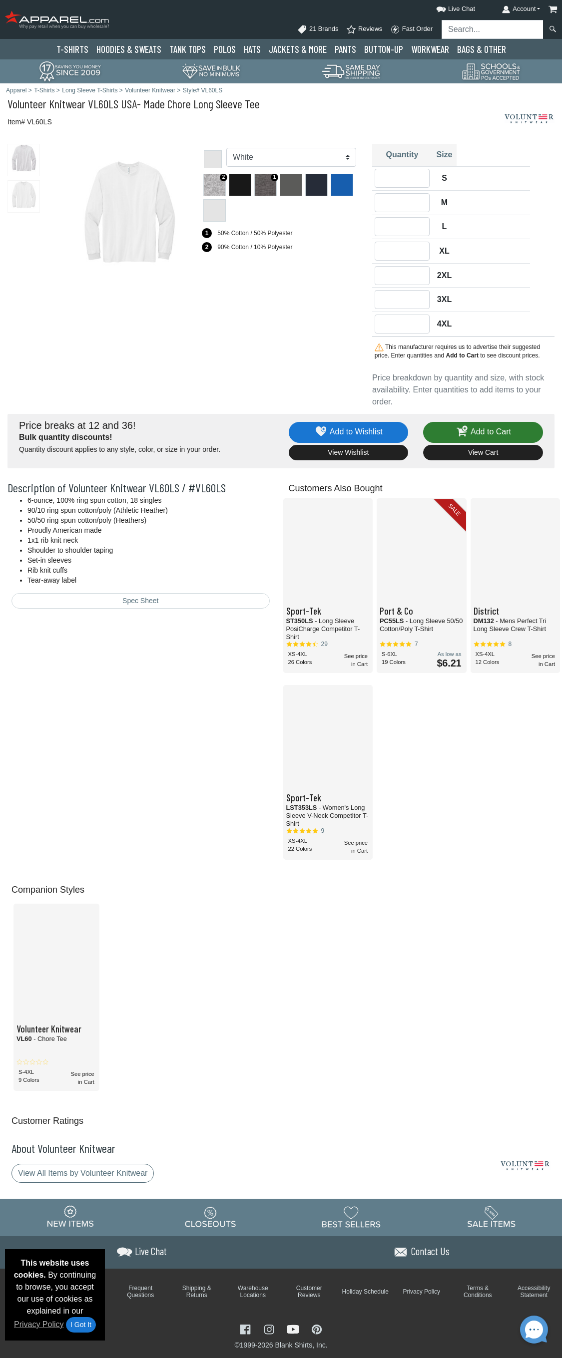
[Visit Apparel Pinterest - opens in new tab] (316, 1329)
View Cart (483, 452)
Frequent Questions (140, 1292)
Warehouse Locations (253, 1292)
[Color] (291, 157)
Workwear (430, 49)
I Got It (80, 1325)
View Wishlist (348, 452)
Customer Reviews (309, 1292)
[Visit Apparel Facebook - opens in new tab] (246, 1329)
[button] (446, 7)
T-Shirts (72, 49)
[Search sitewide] (493, 29)
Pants (345, 49)
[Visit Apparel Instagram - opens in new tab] (270, 1329)
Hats (252, 49)
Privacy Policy (39, 1324)
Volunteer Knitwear (46, 103)
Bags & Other (481, 49)
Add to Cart (483, 432)
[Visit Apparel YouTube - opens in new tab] (294, 1329)
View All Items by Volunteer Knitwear (82, 1173)
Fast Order (411, 29)
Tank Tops (187, 49)
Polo (225, 49)
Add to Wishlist (348, 432)
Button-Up (383, 49)
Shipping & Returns (196, 1292)
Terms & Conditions (478, 1292)
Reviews (364, 29)
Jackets (298, 49)
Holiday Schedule (365, 1291)
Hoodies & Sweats (128, 49)
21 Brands (317, 29)
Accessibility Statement (534, 1292)
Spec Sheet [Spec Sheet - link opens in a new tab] (140, 601)
